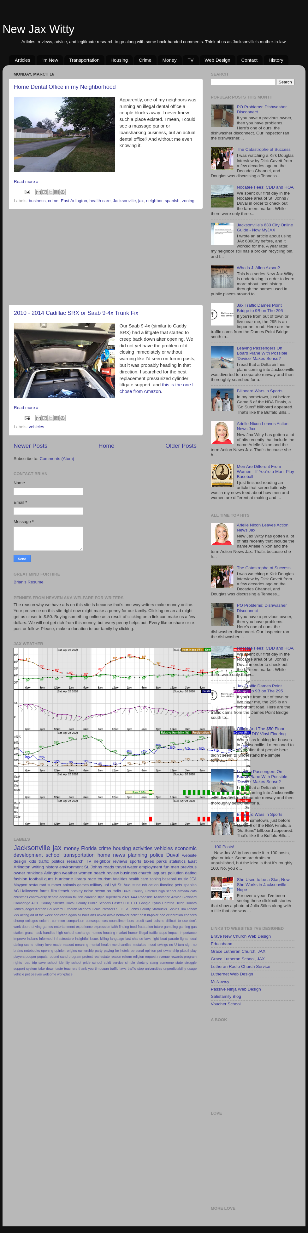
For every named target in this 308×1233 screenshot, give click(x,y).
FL (136, 903)
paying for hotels (116, 950)
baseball (169, 879)
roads (109, 867)
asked (101, 915)
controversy (38, 897)
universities (153, 968)
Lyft (113, 885)
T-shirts (173, 909)
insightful (82, 938)
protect (87, 956)
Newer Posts (30, 445)
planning (137, 855)
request (151, 956)
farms (44, 891)
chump (19, 921)
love (48, 944)
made (57, 944)
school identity (58, 962)
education (150, 885)
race (92, 879)
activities (142, 848)
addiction (60, 915)
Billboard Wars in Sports (259, 391)
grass (29, 933)
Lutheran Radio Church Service (240, 966)
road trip (30, 962)
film (54, 891)
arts (93, 915)
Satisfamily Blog (226, 996)
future (158, 927)
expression (102, 927)
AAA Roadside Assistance (150, 897)
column (44, 921)
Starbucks (159, 909)
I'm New (49, 60)
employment (150, 867)
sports (135, 861)
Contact (249, 60)
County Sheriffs (52, 903)
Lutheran (70, 909)
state (179, 962)
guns (48, 879)
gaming (184, 927)
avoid (111, 915)
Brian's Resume (29, 582)
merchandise (121, 944)
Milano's (84, 909)
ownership (86, 950)
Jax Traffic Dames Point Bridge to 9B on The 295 (260, 308)
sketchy (142, 962)
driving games (42, 927)
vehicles (36, 426)
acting (24, 915)
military (96, 885)
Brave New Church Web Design (241, 936)
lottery (39, 944)
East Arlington (74, 200)
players (19, 956)
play (193, 950)
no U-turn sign (180, 944)
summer (54, 885)
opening (47, 950)
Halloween (29, 891)
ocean (100, 891)
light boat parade (166, 938)
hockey (76, 891)
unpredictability (174, 968)
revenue (163, 956)
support (19, 968)
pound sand (59, 956)
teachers (70, 968)
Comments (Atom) (57, 458)
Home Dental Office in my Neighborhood (65, 87)
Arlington (52, 873)
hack (38, 933)
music (183, 879)
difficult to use (177, 921)
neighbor (154, 200)
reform (127, 956)
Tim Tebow (188, 909)
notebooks (32, 950)
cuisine (159, 921)
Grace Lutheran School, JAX (238, 959)
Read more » (26, 181)
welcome (49, 974)
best (142, 915)
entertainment (64, 927)
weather (69, 873)
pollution (176, 873)
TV (190, 60)
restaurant (37, 885)
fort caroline (88, 897)
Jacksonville (124, 200)
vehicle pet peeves (28, 974)
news (119, 855)
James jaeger (24, 909)
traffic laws (118, 968)
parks (162, 861)
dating (191, 873)
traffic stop (136, 968)
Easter (117, 903)
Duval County (132, 891)
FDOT (128, 903)
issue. (94, 938)
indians (32, 938)
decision (65, 897)
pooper (31, 956)
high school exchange (73, 933)
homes (97, 933)
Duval (172, 855)
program (74, 956)
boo (162, 915)
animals (69, 885)
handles (49, 933)
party (99, 950)
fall (75, 897)
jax (141, 200)
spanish (172, 200)
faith (114, 927)
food (133, 927)
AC (16, 891)
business (37, 200)
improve (20, 938)
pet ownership (168, 950)
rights (18, 962)
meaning (81, 944)
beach (99, 873)
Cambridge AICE (26, 903)
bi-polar (152, 915)
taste (59, 968)
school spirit (101, 962)
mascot (68, 944)
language (117, 938)
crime (53, 200)
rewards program (184, 956)
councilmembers (121, 921)
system (31, 968)
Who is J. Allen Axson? (258, 267)
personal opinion (143, 950)
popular (43, 956)
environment (71, 867)
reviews (120, 861)
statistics (177, 861)
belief (134, 915)
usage (192, 968)
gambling (171, 927)
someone (167, 962)
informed (45, 938)
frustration (145, 927)
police (156, 855)
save (42, 962)
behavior (122, 915)
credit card (144, 921)
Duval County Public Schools (88, 903)
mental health (100, 944)
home (104, 855)
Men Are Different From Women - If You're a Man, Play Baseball (265, 471)
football (36, 879)
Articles (22, 60)
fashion (20, 879)
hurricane (64, 879)
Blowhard (189, 897)
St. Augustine (129, 885)
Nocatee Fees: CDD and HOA (265, 187)
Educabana (221, 943)
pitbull (184, 950)
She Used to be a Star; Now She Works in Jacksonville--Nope (263, 884)
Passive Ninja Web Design (236, 989)
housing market (115, 933)
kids (32, 861)
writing (38, 867)
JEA (193, 879)
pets (178, 885)
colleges (31, 921)
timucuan (102, 968)
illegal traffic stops (153, 933)
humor (133, 933)
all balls (83, 915)
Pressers (108, 909)
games (83, 885)
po (109, 891)
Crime (145, 60)
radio (116, 891)
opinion (60, 950)
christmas (21, 897)
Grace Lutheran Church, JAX (238, 951)
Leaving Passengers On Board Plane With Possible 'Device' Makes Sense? (262, 353)
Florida (89, 848)
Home (106, 445)
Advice (176, 897)
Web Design (217, 60)
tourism (104, 879)
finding (124, 927)
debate (53, 897)
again (72, 915)
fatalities (120, 879)
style (101, 897)
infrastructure (64, 938)
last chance (134, 938)
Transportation (84, 60)
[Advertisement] (105, 257)
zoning (188, 200)
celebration (174, 915)
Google (144, 903)
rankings (35, 873)
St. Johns (93, 867)
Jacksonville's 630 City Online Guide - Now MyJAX (265, 227)
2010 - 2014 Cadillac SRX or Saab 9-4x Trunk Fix (76, 313)
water (132, 867)
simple (130, 962)
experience (84, 927)
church (144, 873)
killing (104, 938)
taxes (149, 861)
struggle (191, 962)
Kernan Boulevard (49, 909)
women (85, 873)
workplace (65, 974)
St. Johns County (137, 909)
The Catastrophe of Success (263, 149)
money (71, 848)
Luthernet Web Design (232, 974)
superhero (113, 897)
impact (174, 933)
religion (138, 956)
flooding (167, 885)
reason (116, 956)
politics (57, 861)
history (51, 867)
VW (16, 915)
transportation (79, 855)
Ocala (96, 909)
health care (99, 200)
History (276, 60)
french (63, 891)
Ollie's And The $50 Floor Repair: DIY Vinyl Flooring (261, 731)
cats (193, 891)
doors (26, 927)
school (53, 855)
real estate (102, 956)
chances (190, 915)
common (58, 921)
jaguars (159, 873)
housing (122, 848)
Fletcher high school (160, 891)
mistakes (139, 944)
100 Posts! (224, 846)
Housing (119, 60)
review (113, 873)
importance (188, 933)
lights (184, 938)
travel (121, 867)
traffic (43, 861)
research (75, 861)
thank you (86, 968)
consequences (97, 921)
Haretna (168, 903)
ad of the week (41, 915)
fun (166, 867)
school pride (81, 962)
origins (72, 950)
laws (148, 938)
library (80, 879)
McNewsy (220, 981)
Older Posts (181, 445)
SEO (119, 909)
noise (88, 891)
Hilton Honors (186, 903)
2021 (125, 897)
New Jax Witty (38, 29)
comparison (75, 921)
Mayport (20, 885)
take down (46, 968)
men (175, 867)
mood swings (158, 944)
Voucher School (226, 1004)
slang (154, 962)
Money (170, 60)
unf (106, 885)
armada (183, 891)
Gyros (156, 903)
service (118, 962)
